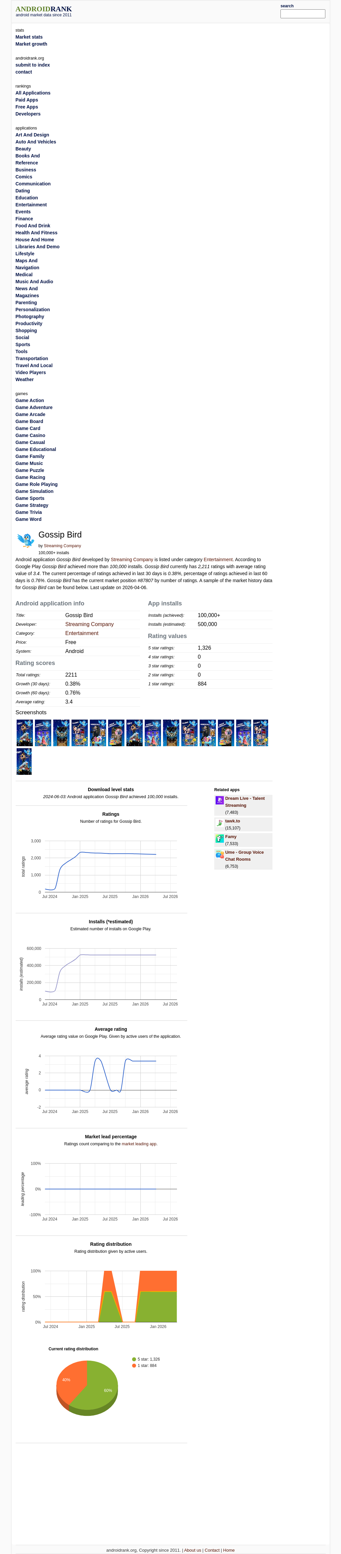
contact (24, 72)
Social (22, 337)
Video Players (31, 372)
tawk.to (232, 820)
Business (26, 169)
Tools (22, 351)
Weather (25, 379)
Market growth (32, 44)
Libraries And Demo (38, 246)
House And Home (35, 239)
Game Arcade (31, 414)
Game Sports (30, 498)
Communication (33, 183)
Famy (231, 836)
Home (229, 1550)
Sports (23, 344)
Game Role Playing (37, 484)
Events (23, 211)
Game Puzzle (30, 470)
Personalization (33, 309)
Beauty (23, 148)
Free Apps (27, 107)
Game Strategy (32, 505)
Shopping (26, 330)
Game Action (30, 400)
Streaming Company (62, 546)
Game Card (28, 428)
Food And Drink (33, 225)
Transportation (32, 358)
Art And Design (32, 134)
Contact (212, 1550)
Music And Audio (34, 281)
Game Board (29, 421)
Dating (23, 190)
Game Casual (30, 442)
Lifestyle (25, 253)
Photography (30, 316)
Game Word (29, 519)
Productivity (29, 323)
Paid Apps (27, 100)
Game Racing (30, 477)
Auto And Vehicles (36, 141)
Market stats (29, 37)
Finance (24, 218)
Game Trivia (29, 512)
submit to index (33, 65)
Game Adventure (34, 407)
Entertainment (218, 559)
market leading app (139, 1144)
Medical (24, 274)
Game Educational (36, 449)
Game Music (29, 463)
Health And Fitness (37, 232)
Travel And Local (34, 365)
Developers (28, 113)
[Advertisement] (183, 11)
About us (192, 1550)
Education (27, 197)
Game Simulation (35, 491)
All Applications (33, 93)
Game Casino (30, 435)
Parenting (26, 302)
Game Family (30, 456)
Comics (24, 176)
